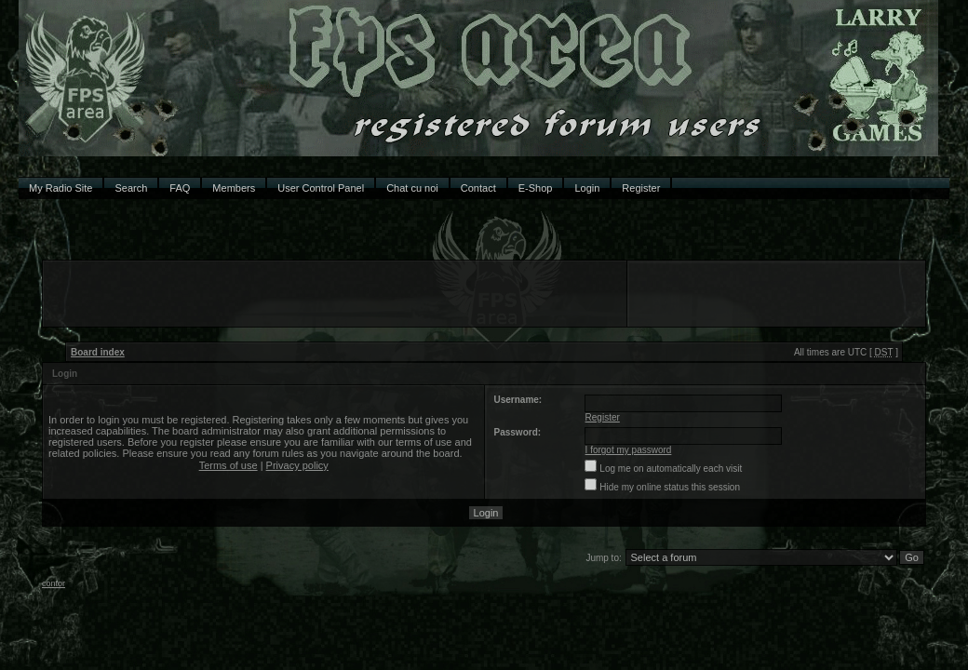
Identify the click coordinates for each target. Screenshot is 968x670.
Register (641, 188)
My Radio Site (60, 188)
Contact (478, 188)
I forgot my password (628, 450)
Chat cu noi (412, 188)
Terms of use (228, 465)
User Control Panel (320, 188)
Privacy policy (297, 465)
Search (130, 188)
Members (233, 188)
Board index (98, 352)
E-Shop (535, 188)
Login (586, 188)
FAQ (179, 188)
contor (53, 583)
